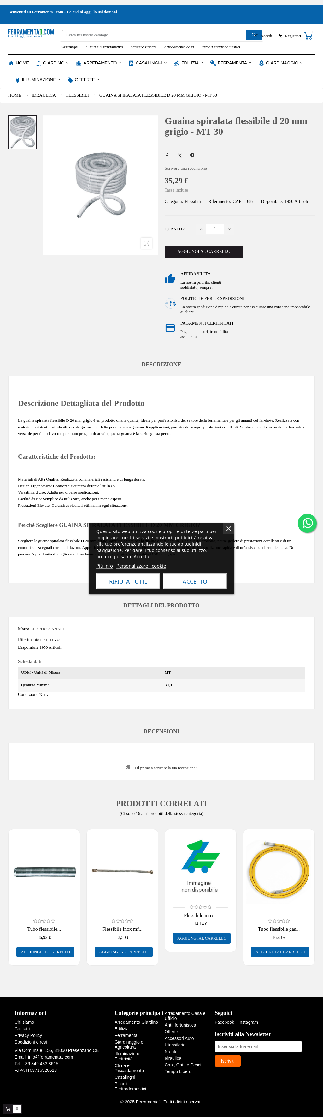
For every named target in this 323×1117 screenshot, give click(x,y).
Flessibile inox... (200, 915)
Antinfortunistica (180, 1025)
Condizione (28, 694)
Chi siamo (24, 1022)
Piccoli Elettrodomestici (130, 1086)
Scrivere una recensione (186, 168)
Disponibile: (272, 201)
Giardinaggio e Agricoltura (129, 1045)
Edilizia (121, 1028)
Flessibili (193, 201)
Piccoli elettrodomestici (220, 47)
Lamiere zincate (143, 47)
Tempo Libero (178, 1071)
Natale (171, 1051)
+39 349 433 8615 (40, 1063)
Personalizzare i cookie (141, 565)
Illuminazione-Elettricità (128, 1056)
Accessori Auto (179, 1038)
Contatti (22, 1028)
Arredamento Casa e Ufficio (185, 1016)
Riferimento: (219, 201)
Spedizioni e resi (31, 1042)
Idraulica (173, 1058)
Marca (23, 629)
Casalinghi (69, 47)
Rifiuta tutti (128, 581)
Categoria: (174, 201)
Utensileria (175, 1044)
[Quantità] (215, 229)
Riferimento (28, 639)
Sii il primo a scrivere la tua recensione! (161, 767)
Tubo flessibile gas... (279, 929)
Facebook (224, 1022)
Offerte (171, 1031)
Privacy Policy (28, 1035)
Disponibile (28, 647)
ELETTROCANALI (47, 629)
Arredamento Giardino (136, 1022)
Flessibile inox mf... (122, 929)
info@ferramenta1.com (50, 1056)
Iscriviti (228, 1061)
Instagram (248, 1022)
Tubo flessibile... (44, 929)
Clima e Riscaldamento (129, 1068)
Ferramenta (126, 1035)
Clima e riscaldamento (104, 47)
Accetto (195, 581)
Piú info (104, 565)
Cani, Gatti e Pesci (183, 1064)
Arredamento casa (179, 47)
